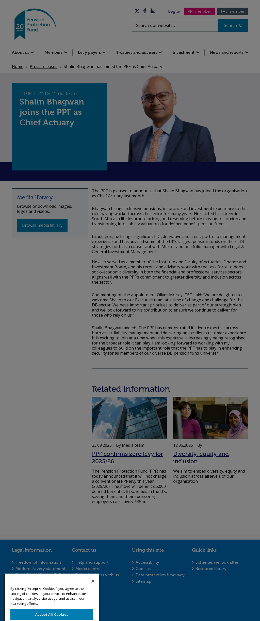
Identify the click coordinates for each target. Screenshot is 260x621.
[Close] (93, 587)
